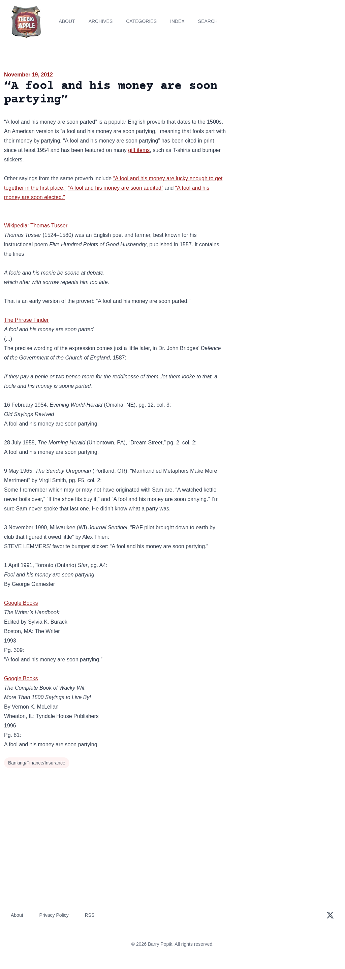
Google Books (21, 603)
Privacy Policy (54, 915)
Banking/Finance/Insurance (36, 762)
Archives (101, 21)
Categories (141, 21)
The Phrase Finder (26, 320)
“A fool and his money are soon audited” (115, 188)
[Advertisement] (287, 117)
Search (208, 21)
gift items (139, 150)
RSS (90, 915)
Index (177, 21)
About (67, 21)
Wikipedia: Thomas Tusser (35, 225)
